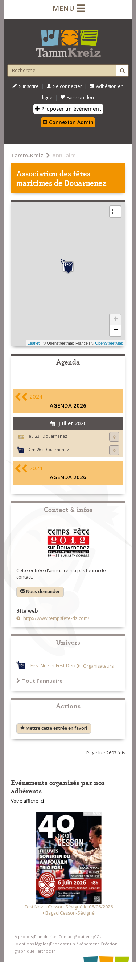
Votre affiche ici (27, 801)
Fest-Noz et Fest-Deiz (53, 666)
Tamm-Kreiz (27, 155)
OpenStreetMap (109, 343)
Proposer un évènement (68, 108)
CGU (98, 936)
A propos (24, 936)
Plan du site (45, 936)
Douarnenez (54, 436)
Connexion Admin (68, 122)
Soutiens (83, 936)
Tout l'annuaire (39, 680)
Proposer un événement (74, 943)
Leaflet (34, 343)
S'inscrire (25, 86)
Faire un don (77, 97)
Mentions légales (31, 943)
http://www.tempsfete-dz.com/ (56, 618)
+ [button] (115, 319)
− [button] (115, 330)
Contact (66, 936)
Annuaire (64, 155)
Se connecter (64, 86)
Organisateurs (98, 666)
